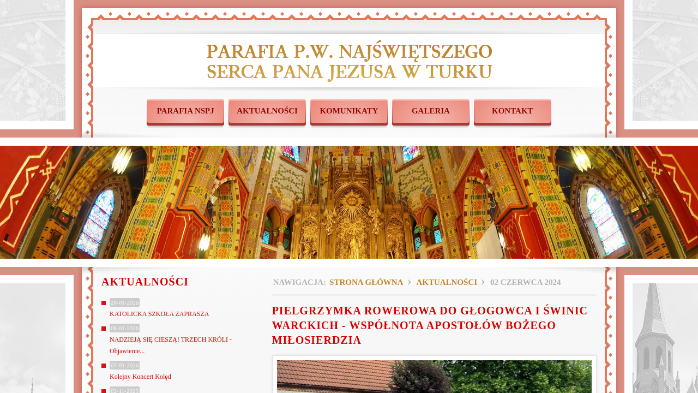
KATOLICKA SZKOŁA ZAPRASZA (159, 314)
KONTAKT (512, 110)
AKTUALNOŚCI (267, 110)
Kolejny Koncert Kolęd (140, 376)
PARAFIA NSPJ (185, 110)
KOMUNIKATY (349, 110)
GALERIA (431, 110)
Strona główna (366, 282)
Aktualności (446, 282)
